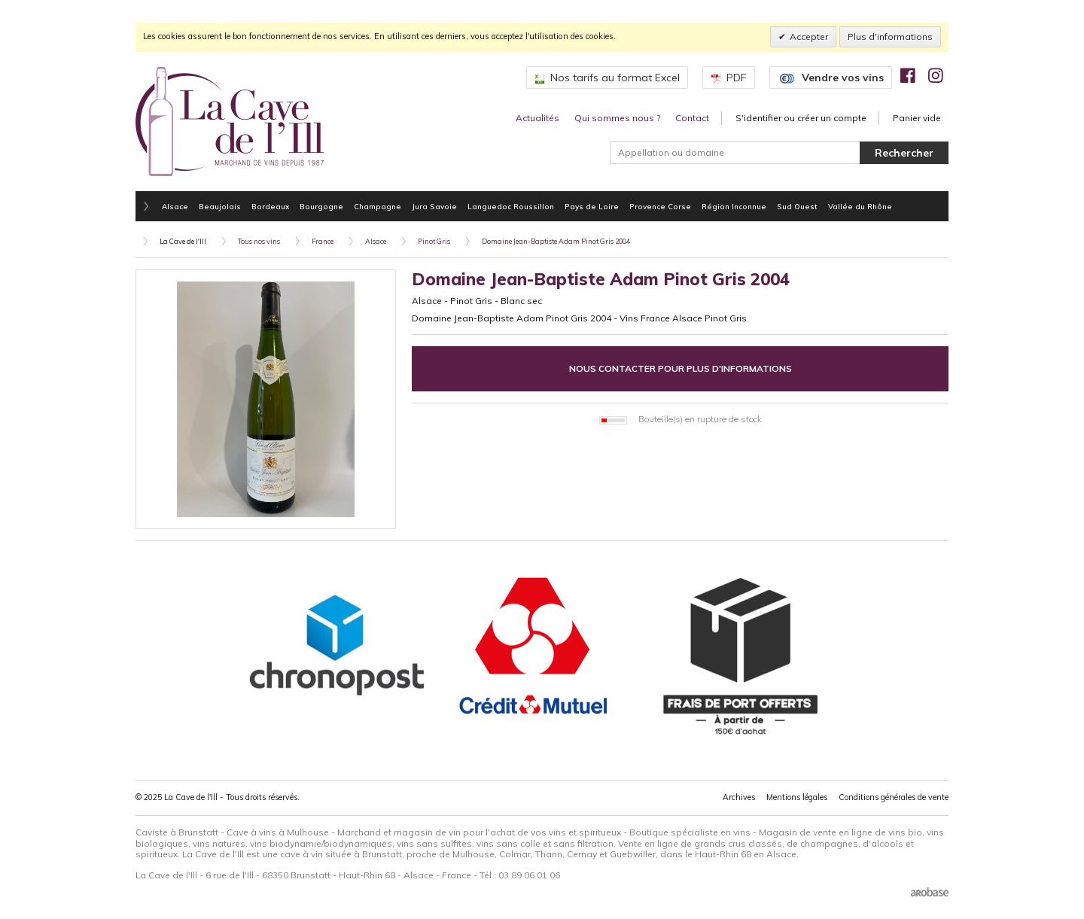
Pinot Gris (434, 241)
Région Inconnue (734, 206)
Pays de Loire (592, 206)
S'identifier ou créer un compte (800, 117)
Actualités (537, 117)
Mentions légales (796, 797)
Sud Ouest (797, 206)
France (322, 241)
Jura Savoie (434, 206)
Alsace (175, 206)
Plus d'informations (890, 36)
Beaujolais (220, 206)
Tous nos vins (259, 241)
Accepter (809, 36)
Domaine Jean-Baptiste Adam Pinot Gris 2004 (556, 241)
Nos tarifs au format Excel (607, 77)
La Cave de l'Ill (183, 241)
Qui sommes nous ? (617, 117)
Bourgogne (321, 206)
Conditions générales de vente (893, 797)
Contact (692, 117)
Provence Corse (660, 206)
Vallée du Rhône (860, 206)
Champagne (377, 206)
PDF (729, 77)
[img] (907, 75)
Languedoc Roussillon (510, 206)
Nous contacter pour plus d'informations (680, 368)
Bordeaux (270, 206)
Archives (739, 797)
